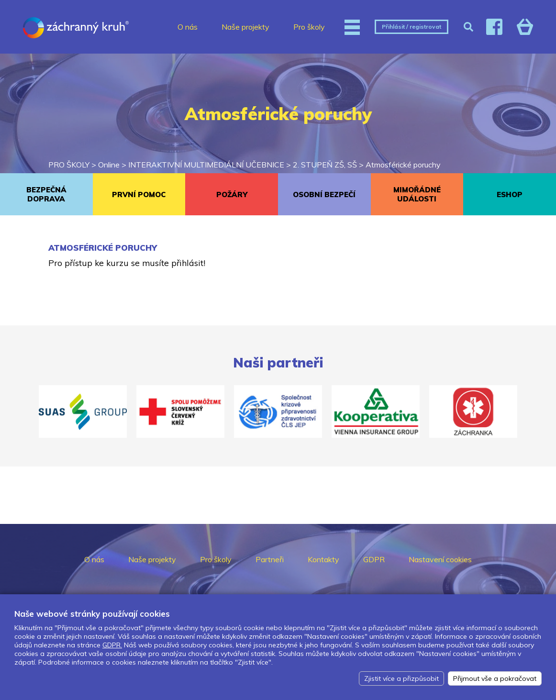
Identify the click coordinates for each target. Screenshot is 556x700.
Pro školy (309, 27)
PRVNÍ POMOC (139, 194)
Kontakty (323, 559)
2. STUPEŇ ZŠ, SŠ (325, 164)
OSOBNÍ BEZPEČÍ (324, 194)
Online (109, 164)
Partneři (270, 559)
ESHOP (510, 194)
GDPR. (112, 645)
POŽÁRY (231, 194)
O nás (188, 27)
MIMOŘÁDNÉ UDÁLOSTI (417, 194)
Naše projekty (245, 27)
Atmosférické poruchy (403, 164)
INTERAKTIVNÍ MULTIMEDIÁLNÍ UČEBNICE (206, 164)
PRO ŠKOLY (68, 164)
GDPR (374, 559)
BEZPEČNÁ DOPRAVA (46, 194)
